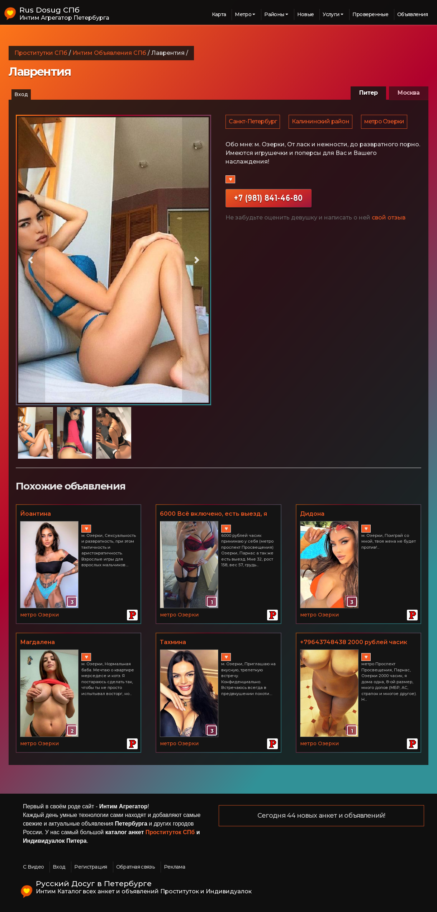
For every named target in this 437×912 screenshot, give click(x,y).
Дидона (312, 513)
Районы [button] (274, 14)
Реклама (174, 867)
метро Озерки (386, 122)
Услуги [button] (331, 14)
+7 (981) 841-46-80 (268, 199)
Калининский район (321, 122)
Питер (368, 92)
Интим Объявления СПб (109, 52)
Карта (219, 14)
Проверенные (370, 14)
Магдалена (37, 642)
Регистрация (90, 867)
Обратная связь (135, 867)
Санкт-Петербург (253, 122)
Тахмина (173, 642)
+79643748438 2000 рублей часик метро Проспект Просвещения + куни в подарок (353, 643)
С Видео (33, 867)
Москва (408, 92)
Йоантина (35, 513)
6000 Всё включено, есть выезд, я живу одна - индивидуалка (213, 514)
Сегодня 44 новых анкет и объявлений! (321, 816)
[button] (30, 260)
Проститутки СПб (40, 52)
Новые (305, 14)
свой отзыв (388, 219)
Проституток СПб (170, 832)
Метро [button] (243, 14)
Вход (21, 94)
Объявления (412, 14)
